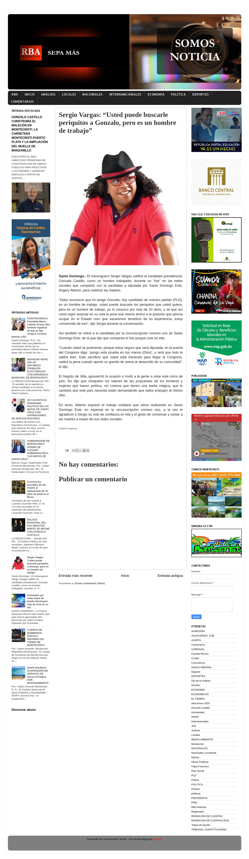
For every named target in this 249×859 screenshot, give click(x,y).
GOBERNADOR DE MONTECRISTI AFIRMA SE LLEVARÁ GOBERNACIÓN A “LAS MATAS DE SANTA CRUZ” (31, 450)
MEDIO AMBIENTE (202, 739)
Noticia (195, 757)
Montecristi (197, 744)
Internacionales (200, 721)
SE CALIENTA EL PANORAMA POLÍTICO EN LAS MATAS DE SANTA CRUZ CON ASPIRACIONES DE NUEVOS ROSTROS (30, 409)
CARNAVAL (198, 649)
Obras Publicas (200, 761)
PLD (193, 775)
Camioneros (198, 644)
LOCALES (69, 94)
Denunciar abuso (24, 709)
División (195, 685)
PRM (194, 802)
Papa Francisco (200, 766)
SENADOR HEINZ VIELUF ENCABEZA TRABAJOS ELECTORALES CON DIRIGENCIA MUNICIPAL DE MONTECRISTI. (30, 368)
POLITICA (197, 784)
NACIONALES (92, 94)
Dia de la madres (201, 680)
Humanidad (197, 712)
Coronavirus (198, 662)
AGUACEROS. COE (203, 635)
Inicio (125, 576)
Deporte (195, 671)
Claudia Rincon (200, 653)
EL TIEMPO (198, 698)
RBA (15, 94)
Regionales (197, 811)
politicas (196, 793)
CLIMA (195, 658)
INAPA (195, 716)
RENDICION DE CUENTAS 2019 (210, 820)
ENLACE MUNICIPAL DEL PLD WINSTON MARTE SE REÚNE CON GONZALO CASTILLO (38, 527)
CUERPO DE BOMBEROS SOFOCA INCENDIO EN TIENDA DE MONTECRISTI (36, 637)
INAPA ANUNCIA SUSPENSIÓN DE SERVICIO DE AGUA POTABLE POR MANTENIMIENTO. (38, 675)
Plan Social (197, 771)
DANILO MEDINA (201, 667)
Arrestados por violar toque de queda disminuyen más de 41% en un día (37, 601)
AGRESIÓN (198, 631)
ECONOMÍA (156, 94)
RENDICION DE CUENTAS (207, 816)
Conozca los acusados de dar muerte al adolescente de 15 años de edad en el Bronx (38, 489)
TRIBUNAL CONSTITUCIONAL (209, 829)
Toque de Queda (200, 825)
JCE (193, 725)
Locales (195, 735)
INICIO (30, 94)
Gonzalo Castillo (200, 707)
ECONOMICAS (200, 694)
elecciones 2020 (200, 703)
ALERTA (196, 640)
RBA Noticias (198, 807)
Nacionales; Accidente (203, 752)
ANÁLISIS (48, 94)
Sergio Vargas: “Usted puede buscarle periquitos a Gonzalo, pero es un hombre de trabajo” (38, 565)
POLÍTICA (178, 94)
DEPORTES (200, 94)
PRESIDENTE (199, 798)
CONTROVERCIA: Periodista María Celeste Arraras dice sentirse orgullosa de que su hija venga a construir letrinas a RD (31, 327)
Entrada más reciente (76, 576)
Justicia (195, 730)
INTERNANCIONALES (125, 94)
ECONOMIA (198, 689)
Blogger (157, 839)
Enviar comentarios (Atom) (90, 583)
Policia (195, 780)
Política (195, 789)
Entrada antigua (170, 576)
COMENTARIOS (22, 101)
